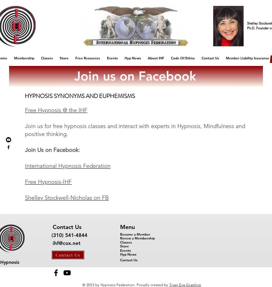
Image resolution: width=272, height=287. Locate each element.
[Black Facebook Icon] (8, 147)
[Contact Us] (68, 254)
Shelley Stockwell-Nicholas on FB (67, 197)
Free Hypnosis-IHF (48, 181)
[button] (24, 58)
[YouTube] (67, 272)
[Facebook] (56, 272)
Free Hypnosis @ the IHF (56, 110)
